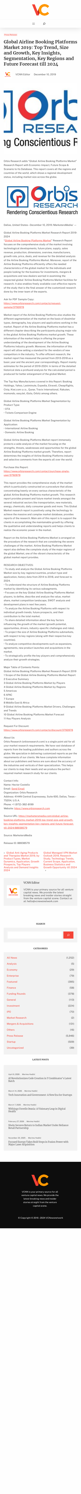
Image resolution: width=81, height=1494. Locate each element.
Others (11, 1029)
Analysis (12, 963)
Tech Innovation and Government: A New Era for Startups (40, 1095)
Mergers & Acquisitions (20, 1023)
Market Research (16, 1017)
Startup (11, 1041)
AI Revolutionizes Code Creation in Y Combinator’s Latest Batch (39, 1079)
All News (12, 957)
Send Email (18, 788)
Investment (13, 1005)
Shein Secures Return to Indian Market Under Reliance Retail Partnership (38, 1126)
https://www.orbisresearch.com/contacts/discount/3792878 (38, 730)
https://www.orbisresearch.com (32, 808)
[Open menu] (33, 24)
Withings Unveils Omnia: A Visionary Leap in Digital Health (37, 1110)
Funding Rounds (16, 993)
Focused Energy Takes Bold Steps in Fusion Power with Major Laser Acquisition (38, 1143)
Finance (11, 987)
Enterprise (13, 975)
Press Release (10, 35)
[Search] (68, 935)
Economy (12, 969)
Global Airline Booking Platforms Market (28, 240)
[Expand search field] (44, 23)
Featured (12, 981)
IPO (9, 1011)
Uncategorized (15, 1047)
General (11, 999)
